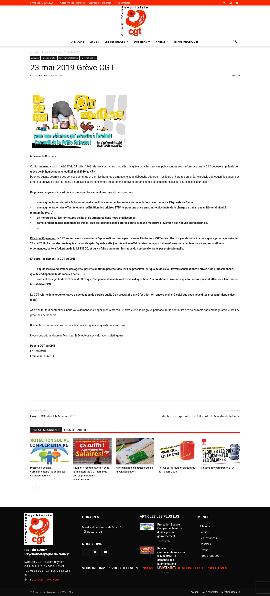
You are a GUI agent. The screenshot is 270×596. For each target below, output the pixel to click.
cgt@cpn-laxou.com (46, 579)
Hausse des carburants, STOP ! (219, 467)
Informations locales (68, 58)
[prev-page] (32, 487)
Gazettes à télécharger (99, 2)
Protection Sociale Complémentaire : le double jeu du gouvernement (48, 471)
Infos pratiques (186, 41)
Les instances (116, 41)
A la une (77, 41)
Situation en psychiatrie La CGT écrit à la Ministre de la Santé (200, 416)
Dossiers (142, 41)
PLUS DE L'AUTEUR (76, 429)
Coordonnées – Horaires (72, 2)
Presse (162, 41)
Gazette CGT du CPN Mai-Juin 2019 (53, 416)
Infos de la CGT (49, 58)
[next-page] (39, 487)
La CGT (94, 41)
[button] (235, 42)
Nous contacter (122, 2)
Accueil (34, 52)
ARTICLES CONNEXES (46, 429)
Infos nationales (88, 58)
